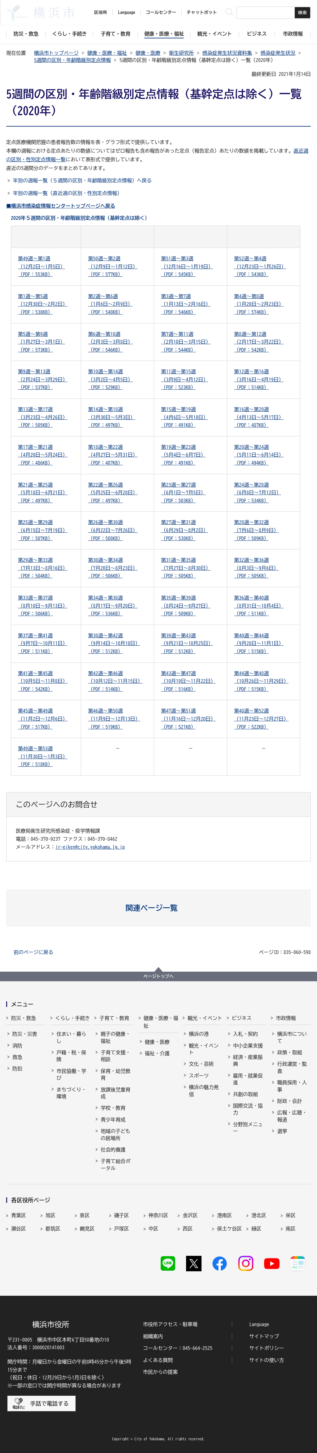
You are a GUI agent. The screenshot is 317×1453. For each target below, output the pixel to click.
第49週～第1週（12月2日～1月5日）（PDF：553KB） (41, 266)
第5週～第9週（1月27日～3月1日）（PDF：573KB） (41, 342)
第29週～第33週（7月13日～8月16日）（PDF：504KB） (42, 567)
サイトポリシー (266, 1348)
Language (259, 1324)
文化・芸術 (201, 1063)
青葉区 (18, 1215)
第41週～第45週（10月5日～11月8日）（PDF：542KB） (42, 681)
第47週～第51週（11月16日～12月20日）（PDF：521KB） (188, 718)
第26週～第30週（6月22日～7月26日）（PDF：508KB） (112, 530)
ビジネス (242, 1018)
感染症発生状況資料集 (227, 52)
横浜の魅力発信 (204, 1090)
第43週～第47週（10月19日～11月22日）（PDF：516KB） (188, 681)
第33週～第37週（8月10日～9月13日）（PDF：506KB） (42, 605)
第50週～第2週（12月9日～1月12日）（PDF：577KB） (112, 266)
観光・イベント (205, 1018)
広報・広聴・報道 (292, 1116)
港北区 (258, 1215)
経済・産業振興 (248, 1060)
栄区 (291, 1215)
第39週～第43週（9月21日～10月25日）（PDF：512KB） (187, 643)
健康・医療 (148, 52)
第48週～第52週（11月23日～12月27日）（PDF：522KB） (261, 718)
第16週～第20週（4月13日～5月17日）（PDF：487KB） (259, 417)
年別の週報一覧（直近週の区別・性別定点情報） (67, 193)
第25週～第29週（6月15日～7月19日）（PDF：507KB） (42, 530)
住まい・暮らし (71, 1037)
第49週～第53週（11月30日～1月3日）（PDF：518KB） (42, 756)
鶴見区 (87, 1228)
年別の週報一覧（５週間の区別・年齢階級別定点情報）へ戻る (82, 180)
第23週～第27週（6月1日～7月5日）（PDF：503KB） (183, 492)
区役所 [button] (100, 12)
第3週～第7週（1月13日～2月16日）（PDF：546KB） (186, 304)
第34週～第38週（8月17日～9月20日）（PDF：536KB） (112, 605)
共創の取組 (245, 1094)
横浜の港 (199, 1033)
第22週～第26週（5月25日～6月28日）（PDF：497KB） (112, 492)
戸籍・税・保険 (71, 1056)
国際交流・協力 (248, 1109)
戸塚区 (121, 1228)
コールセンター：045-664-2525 (177, 1348)
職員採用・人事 (292, 1086)
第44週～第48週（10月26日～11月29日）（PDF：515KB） (261, 681)
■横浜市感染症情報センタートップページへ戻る (60, 205)
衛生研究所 (181, 52)
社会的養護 (113, 1149)
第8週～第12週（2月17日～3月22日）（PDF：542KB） (259, 342)
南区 (291, 1228)
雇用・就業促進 (248, 1079)
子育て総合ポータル (115, 1164)
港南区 (224, 1215)
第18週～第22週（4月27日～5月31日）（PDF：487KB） (112, 455)
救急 (17, 1057)
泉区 (85, 1215)
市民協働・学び (71, 1074)
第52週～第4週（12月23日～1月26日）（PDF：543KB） (260, 266)
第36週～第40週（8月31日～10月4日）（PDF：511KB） (259, 605)
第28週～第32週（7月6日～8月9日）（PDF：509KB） (256, 530)
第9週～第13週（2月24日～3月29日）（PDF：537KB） (42, 379)
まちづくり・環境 (71, 1093)
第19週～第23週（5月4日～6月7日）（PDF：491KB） (183, 455)
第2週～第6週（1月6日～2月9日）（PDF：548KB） (110, 304)
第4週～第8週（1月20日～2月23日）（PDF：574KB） (259, 304)
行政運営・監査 (292, 1067)
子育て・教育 (114, 1018)
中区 (153, 1228)
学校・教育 (113, 1107)
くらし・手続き (72, 1018)
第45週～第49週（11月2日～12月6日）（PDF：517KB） (42, 718)
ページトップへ (158, 976)
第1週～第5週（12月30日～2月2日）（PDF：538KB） (42, 304)
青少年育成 (113, 1119)
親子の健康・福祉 (115, 1037)
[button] (159, 907)
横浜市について (292, 1037)
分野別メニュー (248, 1128)
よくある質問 (158, 1360)
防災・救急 (23, 1018)
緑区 (256, 1228)
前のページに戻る (33, 952)
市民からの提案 (160, 1371)
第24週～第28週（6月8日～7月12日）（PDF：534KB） (257, 492)
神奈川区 (158, 1215)
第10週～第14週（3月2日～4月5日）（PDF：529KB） (110, 379)
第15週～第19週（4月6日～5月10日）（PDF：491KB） (184, 417)
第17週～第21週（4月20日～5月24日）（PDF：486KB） (42, 455)
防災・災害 (24, 1033)
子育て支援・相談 (115, 1056)
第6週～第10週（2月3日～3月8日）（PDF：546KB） (110, 342)
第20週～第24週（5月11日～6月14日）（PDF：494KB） (259, 455)
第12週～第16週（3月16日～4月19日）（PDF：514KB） (259, 379)
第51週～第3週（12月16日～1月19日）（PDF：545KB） (187, 266)
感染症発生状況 (278, 52)
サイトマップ (264, 1336)
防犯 (17, 1068)
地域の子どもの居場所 (115, 1134)
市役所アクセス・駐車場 (170, 1324)
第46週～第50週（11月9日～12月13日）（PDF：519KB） (114, 718)
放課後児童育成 (115, 1093)
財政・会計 (289, 1101)
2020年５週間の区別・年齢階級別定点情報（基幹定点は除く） (80, 217)
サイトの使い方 (266, 1360)
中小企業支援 (248, 1045)
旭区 (50, 1215)
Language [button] (126, 12)
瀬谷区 (18, 1228)
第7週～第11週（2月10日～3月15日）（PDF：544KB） (186, 342)
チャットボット (202, 12)
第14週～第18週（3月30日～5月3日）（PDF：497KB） (111, 417)
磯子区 (121, 1215)
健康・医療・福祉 (107, 52)
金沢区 (190, 1215)
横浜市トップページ (56, 52)
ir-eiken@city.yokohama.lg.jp (90, 846)
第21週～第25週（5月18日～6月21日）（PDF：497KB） (42, 492)
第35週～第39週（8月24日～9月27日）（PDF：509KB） (186, 605)
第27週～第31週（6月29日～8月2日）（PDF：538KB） (184, 530)
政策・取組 (289, 1052)
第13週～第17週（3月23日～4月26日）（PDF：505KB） (42, 417)
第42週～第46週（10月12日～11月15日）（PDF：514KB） (115, 681)
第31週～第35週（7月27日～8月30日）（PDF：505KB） (186, 567)
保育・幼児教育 (115, 1074)
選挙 (282, 1131)
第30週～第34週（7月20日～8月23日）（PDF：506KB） (112, 567)
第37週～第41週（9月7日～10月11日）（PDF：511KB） (42, 643)
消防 (17, 1045)
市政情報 (286, 1018)
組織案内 (153, 1336)
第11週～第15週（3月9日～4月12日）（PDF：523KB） (184, 379)
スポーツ (199, 1075)
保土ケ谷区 (229, 1228)
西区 (188, 1228)
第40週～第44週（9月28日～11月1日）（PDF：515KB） (259, 643)
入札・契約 (245, 1033)
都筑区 (53, 1228)
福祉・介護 (157, 1053)
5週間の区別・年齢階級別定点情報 (72, 60)
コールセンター (161, 12)
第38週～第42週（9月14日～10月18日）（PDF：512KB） (114, 643)
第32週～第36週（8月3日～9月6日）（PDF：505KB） (256, 567)
